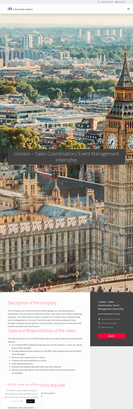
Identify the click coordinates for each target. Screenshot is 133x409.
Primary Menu (128, 9)
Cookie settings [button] (16, 401)
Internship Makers (23, 9)
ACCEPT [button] (30, 401)
